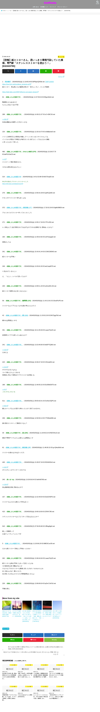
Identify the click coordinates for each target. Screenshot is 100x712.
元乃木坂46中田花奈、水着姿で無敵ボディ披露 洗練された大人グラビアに (47, 614)
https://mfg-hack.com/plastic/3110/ (12, 183)
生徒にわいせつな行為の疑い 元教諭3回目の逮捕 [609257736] (6, 613)
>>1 (3, 159)
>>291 (4, 119)
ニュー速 (6, 628)
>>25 (3, 389)
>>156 (4, 484)
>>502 (4, 406)
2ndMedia (50, 2)
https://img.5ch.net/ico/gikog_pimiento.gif (16, 84)
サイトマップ (53, 6)
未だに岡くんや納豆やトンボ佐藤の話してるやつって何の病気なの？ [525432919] (57, 614)
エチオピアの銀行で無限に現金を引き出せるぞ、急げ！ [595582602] (16, 613)
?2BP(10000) (49, 81)
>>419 (4, 367)
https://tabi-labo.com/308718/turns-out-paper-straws (19, 92)
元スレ (60, 76)
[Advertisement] (33, 36)
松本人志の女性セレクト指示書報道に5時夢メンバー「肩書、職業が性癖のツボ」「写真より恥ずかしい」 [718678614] (37, 616)
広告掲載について (44, 6)
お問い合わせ (36, 6)
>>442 (4, 467)
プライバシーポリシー (62, 6)
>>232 (4, 350)
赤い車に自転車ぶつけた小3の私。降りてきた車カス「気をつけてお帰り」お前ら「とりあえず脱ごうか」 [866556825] (26, 616)
